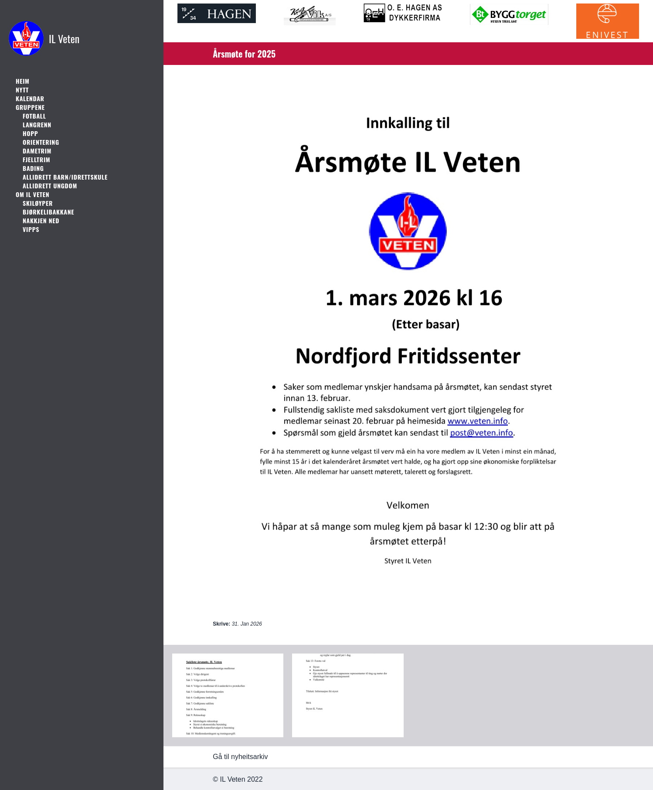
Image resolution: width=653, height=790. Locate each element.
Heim (23, 81)
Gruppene (30, 107)
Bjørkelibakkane (48, 212)
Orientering (41, 142)
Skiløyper (38, 203)
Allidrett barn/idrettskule (65, 177)
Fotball (34, 116)
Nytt (22, 89)
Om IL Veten (32, 194)
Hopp (30, 133)
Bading (33, 168)
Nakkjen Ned (41, 220)
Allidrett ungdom (50, 185)
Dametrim (37, 150)
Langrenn (37, 124)
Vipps (31, 229)
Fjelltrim (36, 159)
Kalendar (30, 98)
